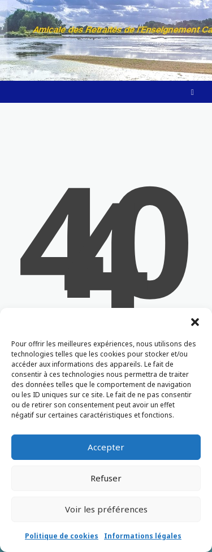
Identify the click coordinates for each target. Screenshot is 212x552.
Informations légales (142, 536)
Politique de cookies (61, 536)
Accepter (106, 447)
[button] (195, 322)
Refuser (106, 478)
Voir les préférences (106, 509)
